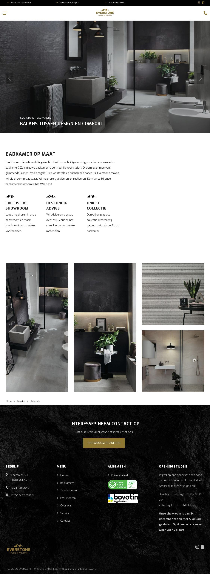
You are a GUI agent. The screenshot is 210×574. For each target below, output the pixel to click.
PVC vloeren (68, 498)
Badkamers (67, 483)
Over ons (66, 505)
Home (9, 401)
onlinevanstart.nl (74, 569)
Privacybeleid (119, 475)
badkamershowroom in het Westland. (29, 184)
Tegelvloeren (68, 490)
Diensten (21, 401)
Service (65, 513)
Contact (65, 521)
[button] (9, 78)
